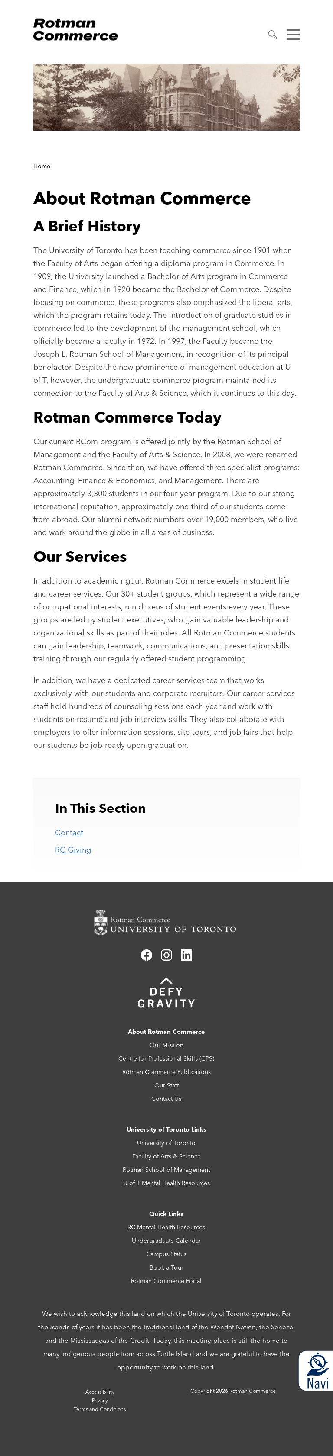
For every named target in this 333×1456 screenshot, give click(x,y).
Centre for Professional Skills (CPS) (166, 1058)
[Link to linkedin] (186, 958)
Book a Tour (166, 1267)
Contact (69, 832)
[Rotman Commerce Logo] (76, 27)
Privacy (100, 1400)
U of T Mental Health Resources (166, 1183)
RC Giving (73, 850)
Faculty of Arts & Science (166, 1156)
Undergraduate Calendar (166, 1240)
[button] (273, 34)
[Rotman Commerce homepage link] (166, 922)
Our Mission (166, 1045)
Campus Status (166, 1254)
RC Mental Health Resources (166, 1227)
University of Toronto (166, 1143)
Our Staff (166, 1085)
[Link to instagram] (166, 958)
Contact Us (166, 1099)
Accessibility (99, 1392)
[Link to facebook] (146, 958)
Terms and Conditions (100, 1409)
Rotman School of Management (166, 1170)
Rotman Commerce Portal (166, 1281)
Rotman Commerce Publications (166, 1072)
